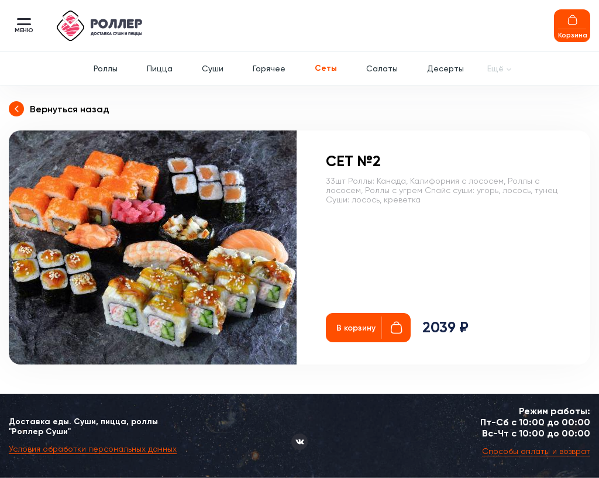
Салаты (382, 68)
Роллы (106, 68)
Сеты (326, 68)
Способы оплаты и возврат (536, 451)
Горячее (269, 68)
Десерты (445, 68)
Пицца (160, 68)
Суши (212, 68)
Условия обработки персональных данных (93, 448)
